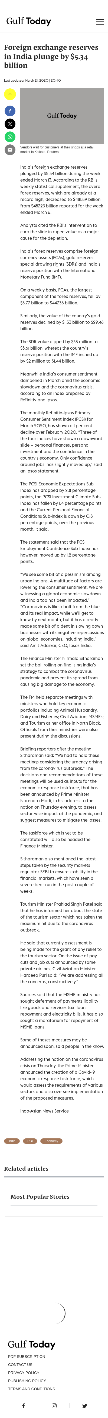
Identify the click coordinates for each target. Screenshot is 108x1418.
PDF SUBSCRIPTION (26, 1356)
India (11, 1141)
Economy (51, 1141)
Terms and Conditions (31, 1389)
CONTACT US (20, 1365)
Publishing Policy (27, 1381)
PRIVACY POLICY (23, 1373)
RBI (30, 1141)
